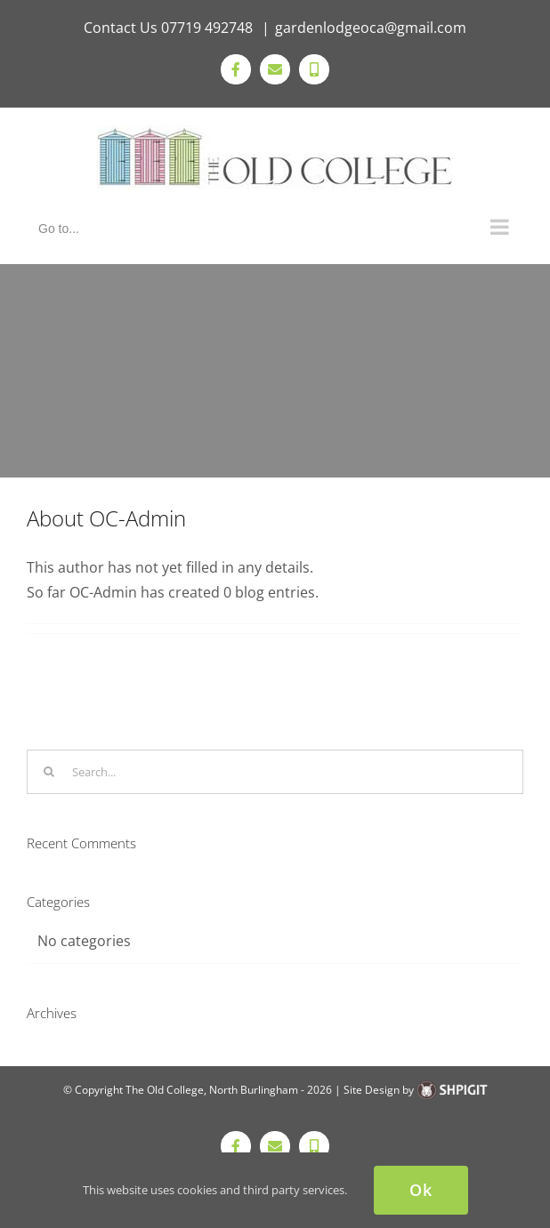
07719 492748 (208, 27)
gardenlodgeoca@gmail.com (370, 27)
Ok (421, 1189)
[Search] (49, 772)
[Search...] (275, 772)
